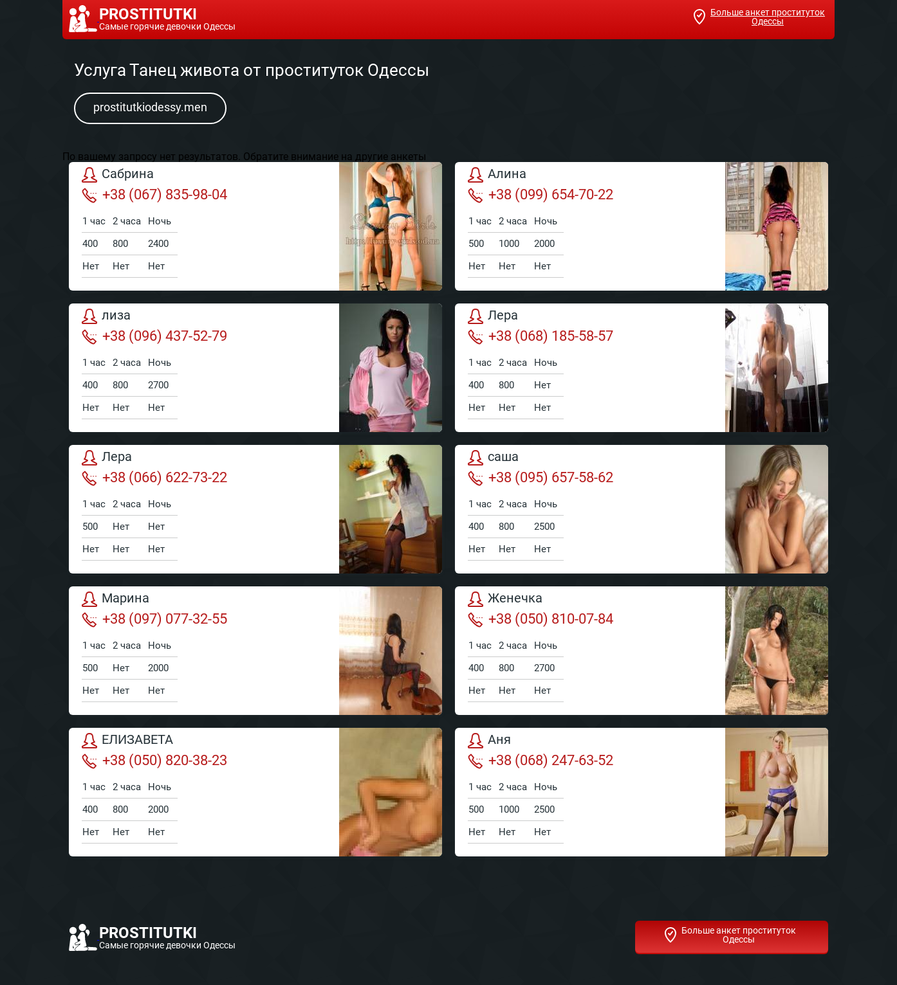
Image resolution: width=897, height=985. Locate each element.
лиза (106, 316)
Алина (497, 175)
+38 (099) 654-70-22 (540, 194)
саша (493, 457)
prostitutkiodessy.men (150, 107)
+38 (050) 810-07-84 (540, 619)
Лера (493, 316)
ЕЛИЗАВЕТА (127, 740)
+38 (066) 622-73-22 (154, 477)
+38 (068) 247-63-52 (540, 760)
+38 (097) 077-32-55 (154, 619)
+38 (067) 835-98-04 (154, 194)
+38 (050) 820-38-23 (154, 760)
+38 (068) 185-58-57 (540, 336)
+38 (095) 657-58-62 (540, 477)
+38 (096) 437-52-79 (154, 336)
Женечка (505, 599)
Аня (489, 740)
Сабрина (118, 175)
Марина (115, 599)
